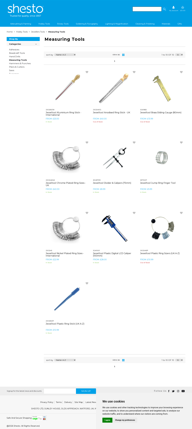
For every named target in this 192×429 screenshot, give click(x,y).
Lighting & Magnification (116, 24)
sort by (49, 55)
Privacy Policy (46, 402)
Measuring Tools (56, 32)
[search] (147, 9)
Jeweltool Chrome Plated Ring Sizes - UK (66, 184)
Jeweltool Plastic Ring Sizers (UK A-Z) (160, 253)
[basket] (182, 8)
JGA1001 (96, 250)
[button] (164, 9)
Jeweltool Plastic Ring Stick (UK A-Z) (65, 324)
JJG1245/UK (50, 180)
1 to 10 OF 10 (168, 55)
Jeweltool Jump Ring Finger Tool (158, 183)
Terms (59, 402)
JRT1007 (143, 180)
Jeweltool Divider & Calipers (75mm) (112, 183)
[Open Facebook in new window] (169, 391)
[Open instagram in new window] (178, 391)
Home (10, 32)
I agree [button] (107, 420)
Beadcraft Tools (17, 53)
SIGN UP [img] (86, 391)
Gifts (179, 24)
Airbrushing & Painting (20, 24)
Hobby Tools (44, 24)
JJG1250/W (50, 110)
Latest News (91, 402)
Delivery (68, 402)
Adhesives (14, 49)
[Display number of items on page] (179, 55)
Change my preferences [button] (125, 420)
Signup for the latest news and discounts (24, 391)
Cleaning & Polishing (145, 24)
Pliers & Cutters (16, 67)
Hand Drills (14, 56)
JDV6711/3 (97, 180)
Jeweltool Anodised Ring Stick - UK (111, 112)
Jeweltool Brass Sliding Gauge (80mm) (160, 112)
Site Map (79, 402)
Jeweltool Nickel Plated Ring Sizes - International (65, 254)
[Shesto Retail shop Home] (26, 16)
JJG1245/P (144, 250)
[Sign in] (173, 8)
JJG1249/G (97, 110)
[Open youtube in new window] (183, 391)
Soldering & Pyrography (87, 24)
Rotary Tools (63, 24)
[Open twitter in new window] (173, 391)
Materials (166, 24)
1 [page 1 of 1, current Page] (114, 61)
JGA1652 (143, 110)
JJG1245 (49, 250)
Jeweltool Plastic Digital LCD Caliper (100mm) (112, 254)
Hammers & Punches (20, 63)
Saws (11, 70)
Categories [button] (23, 43)
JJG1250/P (50, 321)
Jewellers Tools (38, 32)
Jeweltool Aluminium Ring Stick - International (63, 113)
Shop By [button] (13, 39)
